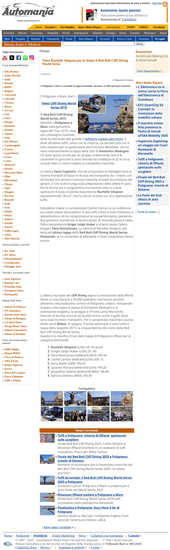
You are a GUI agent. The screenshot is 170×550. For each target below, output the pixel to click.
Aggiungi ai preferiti (71, 547)
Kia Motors (11, 141)
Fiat (6, 114)
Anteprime (52, 33)
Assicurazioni (113, 27)
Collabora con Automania (107, 535)
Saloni (122, 33)
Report (163, 33)
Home (39, 27)
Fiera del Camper (14, 372)
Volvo (7, 234)
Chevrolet (10, 94)
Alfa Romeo (11, 71)
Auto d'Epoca (86, 39)
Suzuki (8, 223)
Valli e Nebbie (12, 380)
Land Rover (11, 153)
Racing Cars (11, 282)
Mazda (8, 168)
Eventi (68, 39)
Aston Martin (12, 75)
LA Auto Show (13, 322)
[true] (98, 44)
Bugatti (8, 91)
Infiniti (8, 129)
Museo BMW (12, 353)
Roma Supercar (13, 364)
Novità (65, 33)
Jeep (7, 137)
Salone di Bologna (15, 318)
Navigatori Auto (13, 290)
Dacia (7, 106)
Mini (7, 176)
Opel (7, 188)
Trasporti (20, 39)
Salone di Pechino (14, 334)
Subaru (8, 219)
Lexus (7, 157)
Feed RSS (157, 3)
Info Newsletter (148, 71)
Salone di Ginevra (15, 306)
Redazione (23, 535)
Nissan (8, 184)
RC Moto (10, 254)
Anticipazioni (81, 33)
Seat (7, 207)
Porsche (9, 195)
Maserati (9, 164)
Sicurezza (144, 39)
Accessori (105, 39)
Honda (8, 122)
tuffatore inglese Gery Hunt (104, 139)
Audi (7, 79)
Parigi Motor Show (15, 326)
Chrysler (9, 98)
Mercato (22, 33)
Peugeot (9, 191)
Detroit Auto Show (15, 314)
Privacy (45, 547)
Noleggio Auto (12, 266)
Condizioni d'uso (26, 547)
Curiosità (135, 33)
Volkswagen (11, 230)
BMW (8, 87)
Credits (95, 547)
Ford (7, 118)
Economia (9, 33)
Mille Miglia (11, 349)
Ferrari (8, 110)
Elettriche (98, 33)
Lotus (7, 160)
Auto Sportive (12, 278)
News (82, 535)
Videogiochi (53, 39)
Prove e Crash (124, 39)
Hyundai (9, 125)
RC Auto (9, 250)
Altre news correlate (57, 527)
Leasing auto (12, 262)
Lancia (8, 149)
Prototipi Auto (12, 286)
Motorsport (150, 33)
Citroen (8, 102)
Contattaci (129, 19)
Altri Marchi (11, 238)
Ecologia (110, 33)
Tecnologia (37, 33)
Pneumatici (11, 294)
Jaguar (8, 133)
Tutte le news (146, 212)
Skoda (8, 211)
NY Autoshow (12, 310)
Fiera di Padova (13, 357)
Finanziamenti (13, 258)
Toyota (8, 226)
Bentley (8, 83)
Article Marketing (63, 535)
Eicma (8, 368)
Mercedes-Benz (13, 172)
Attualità (35, 39)
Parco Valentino (13, 376)
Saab (7, 203)
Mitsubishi (10, 180)
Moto (7, 39)
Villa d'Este (11, 361)
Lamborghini (12, 145)
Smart (8, 215)
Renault (9, 199)
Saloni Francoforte (15, 330)
